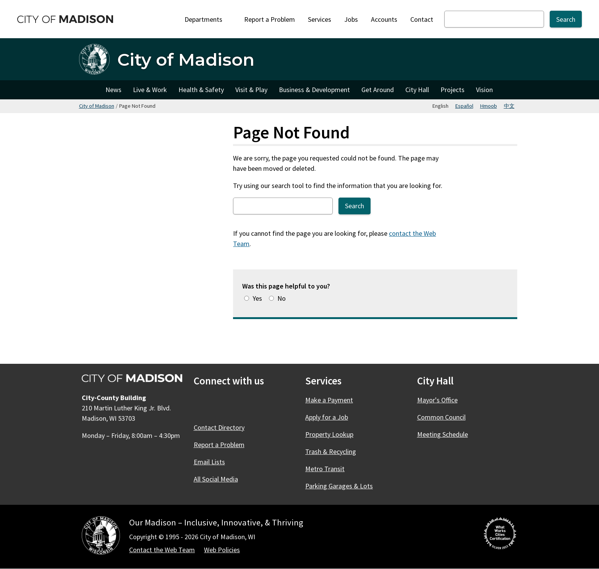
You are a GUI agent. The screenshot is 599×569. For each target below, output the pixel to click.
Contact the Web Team (162, 549)
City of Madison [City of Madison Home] (89, 89)
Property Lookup (329, 434)
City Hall (417, 89)
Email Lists (209, 461)
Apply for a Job (326, 417)
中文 (509, 105)
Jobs (351, 19)
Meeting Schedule (442, 434)
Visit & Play (251, 89)
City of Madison (96, 105)
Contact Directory (219, 427)
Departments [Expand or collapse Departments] (208, 19)
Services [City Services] (319, 19)
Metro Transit (325, 468)
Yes (257, 298)
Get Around (377, 89)
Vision (484, 89)
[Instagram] (242, 405)
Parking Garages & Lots (339, 485)
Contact (421, 19)
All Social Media (216, 479)
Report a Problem (269, 19)
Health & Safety (201, 89)
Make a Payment (329, 400)
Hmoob (488, 105)
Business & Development (314, 89)
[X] (221, 405)
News (113, 89)
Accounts (384, 19)
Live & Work (150, 89)
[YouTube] (262, 405)
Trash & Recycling (330, 451)
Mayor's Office (437, 400)
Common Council (441, 417)
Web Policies (222, 549)
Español (464, 105)
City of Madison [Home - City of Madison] (185, 59)
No (281, 298)
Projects (452, 89)
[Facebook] (200, 405)
